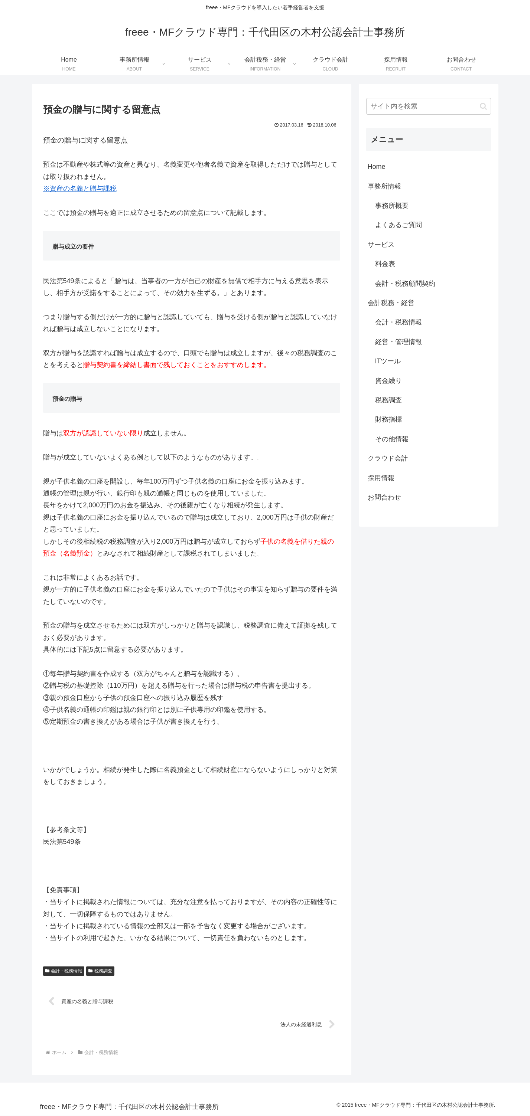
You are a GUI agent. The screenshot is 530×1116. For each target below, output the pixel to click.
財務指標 (388, 419)
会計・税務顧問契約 (405, 283)
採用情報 (381, 478)
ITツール (388, 361)
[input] (428, 106)
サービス (381, 244)
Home (377, 166)
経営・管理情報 (398, 342)
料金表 (385, 264)
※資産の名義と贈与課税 (80, 188)
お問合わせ (384, 497)
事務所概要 (392, 205)
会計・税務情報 (63, 970)
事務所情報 (384, 186)
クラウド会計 (388, 458)
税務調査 (100, 970)
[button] (483, 106)
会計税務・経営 (391, 303)
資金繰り (388, 380)
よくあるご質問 (398, 225)
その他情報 (392, 439)
